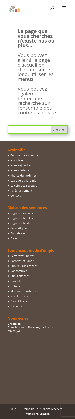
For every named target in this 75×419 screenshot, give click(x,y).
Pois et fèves (18, 301)
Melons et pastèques (24, 291)
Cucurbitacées (20, 276)
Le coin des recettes (23, 185)
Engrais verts (19, 233)
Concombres (18, 271)
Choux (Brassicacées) (24, 266)
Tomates (16, 306)
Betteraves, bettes (22, 256)
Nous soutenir (19, 170)
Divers (14, 238)
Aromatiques (19, 228)
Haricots (15, 281)
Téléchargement (21, 190)
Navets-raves (19, 296)
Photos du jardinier (23, 175)
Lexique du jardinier (24, 180)
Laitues (15, 286)
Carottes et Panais (22, 261)
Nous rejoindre (20, 165)
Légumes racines (21, 213)
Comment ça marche (24, 155)
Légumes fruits (20, 223)
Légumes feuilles (21, 218)
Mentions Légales (38, 414)
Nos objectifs (19, 160)
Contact (15, 195)
